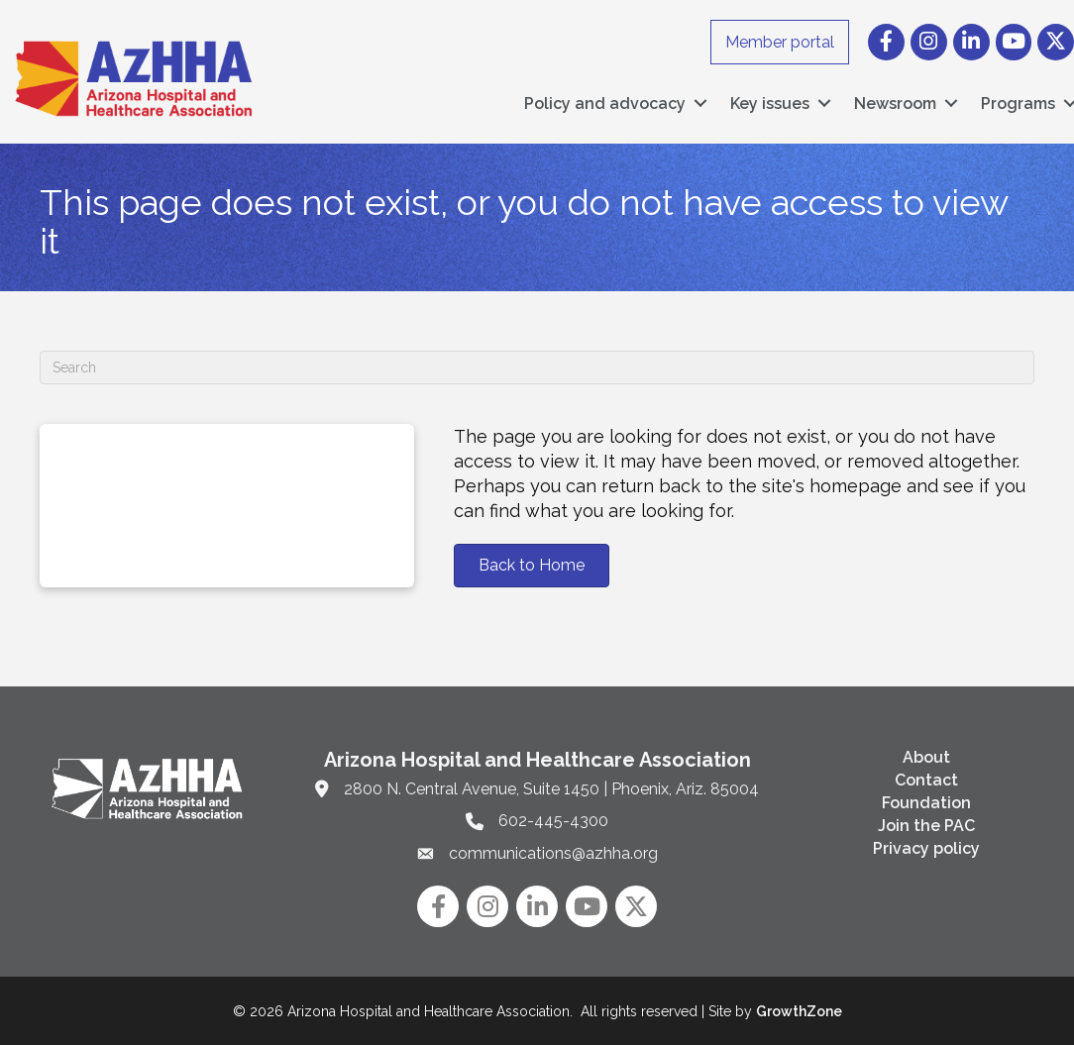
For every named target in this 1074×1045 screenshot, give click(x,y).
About (926, 756)
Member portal (779, 42)
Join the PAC (926, 824)
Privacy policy (926, 847)
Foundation (926, 801)
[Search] (537, 366)
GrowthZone (799, 1010)
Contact (926, 779)
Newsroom (895, 102)
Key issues (769, 102)
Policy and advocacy (605, 102)
